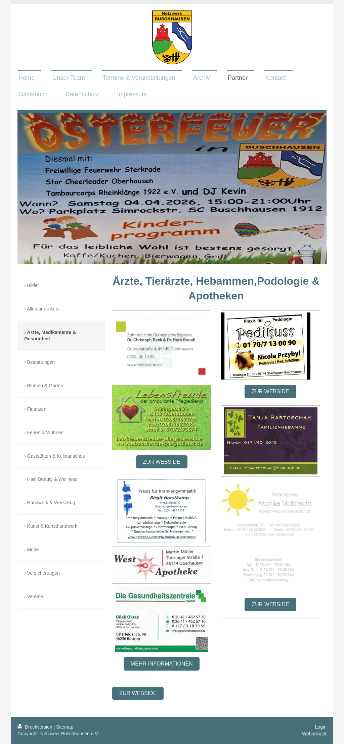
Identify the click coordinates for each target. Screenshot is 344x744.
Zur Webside (161, 462)
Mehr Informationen (162, 664)
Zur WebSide (138, 693)
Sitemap (64, 727)
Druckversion (35, 727)
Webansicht (314, 733)
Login (321, 727)
